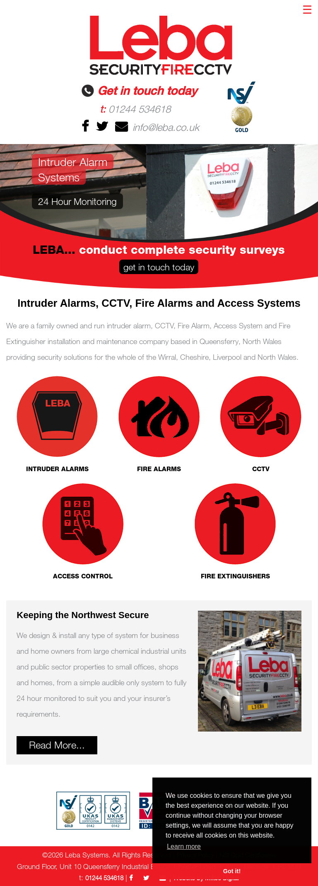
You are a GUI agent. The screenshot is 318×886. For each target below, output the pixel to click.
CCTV (260, 423)
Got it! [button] (232, 871)
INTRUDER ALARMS (57, 423)
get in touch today (158, 266)
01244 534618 (135, 109)
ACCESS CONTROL (82, 531)
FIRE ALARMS (159, 423)
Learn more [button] (184, 846)
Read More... (57, 745)
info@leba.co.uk (156, 127)
